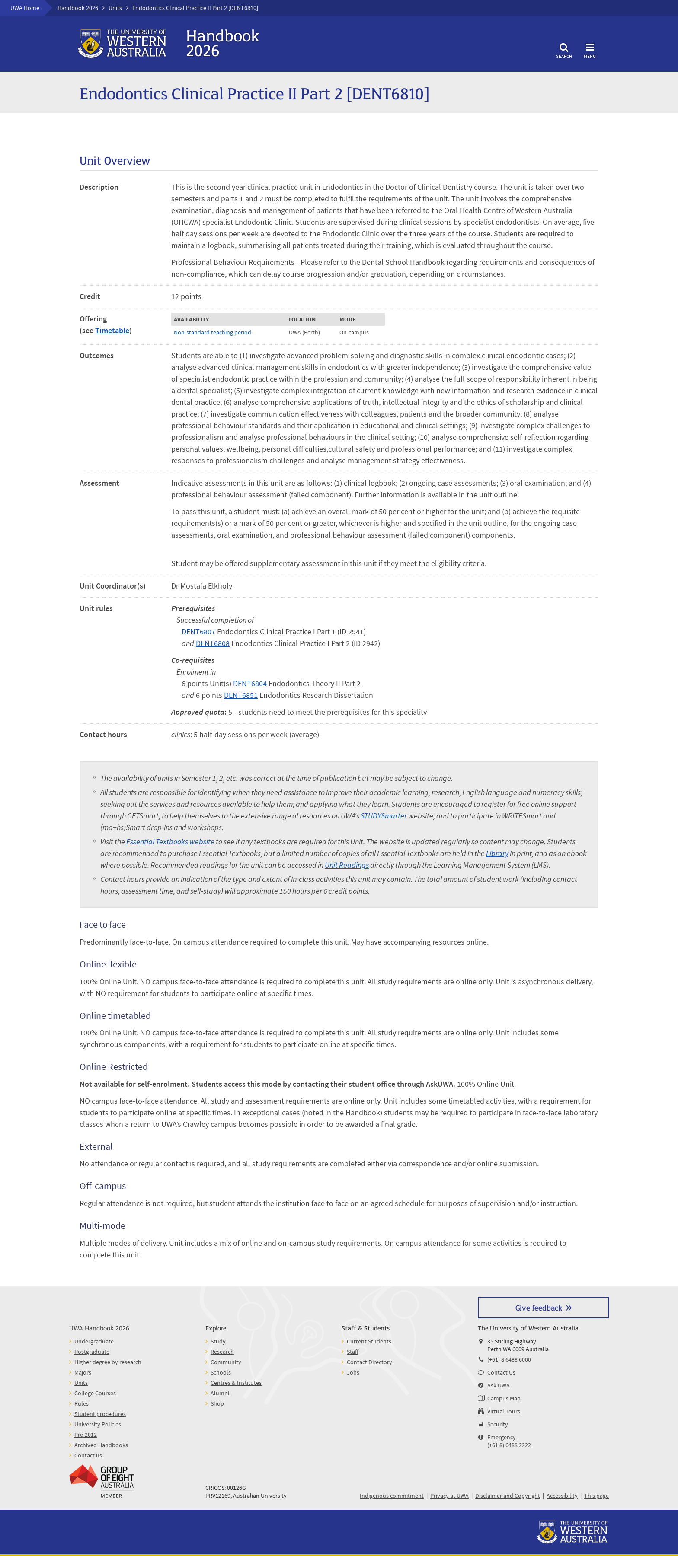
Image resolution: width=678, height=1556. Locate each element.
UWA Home (24, 8)
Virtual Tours (503, 1411)
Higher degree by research (107, 1362)
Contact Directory (369, 1362)
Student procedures (100, 1414)
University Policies (97, 1424)
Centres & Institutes (236, 1383)
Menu (589, 49)
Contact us (88, 1455)
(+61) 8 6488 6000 (509, 1359)
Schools (221, 1372)
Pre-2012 (85, 1434)
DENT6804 (250, 683)
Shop (217, 1403)
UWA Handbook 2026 (99, 1328)
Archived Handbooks (101, 1445)
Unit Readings (347, 865)
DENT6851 (241, 695)
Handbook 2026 (78, 8)
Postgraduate (91, 1352)
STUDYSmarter (384, 816)
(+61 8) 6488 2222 (509, 1445)
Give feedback (538, 1307)
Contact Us (501, 1372)
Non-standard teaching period (212, 332)
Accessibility (562, 1495)
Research (222, 1352)
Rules (81, 1403)
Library (497, 853)
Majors (82, 1372)
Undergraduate (94, 1341)
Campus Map (504, 1398)
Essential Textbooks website (170, 841)
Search (563, 49)
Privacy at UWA (449, 1495)
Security (497, 1424)
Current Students (369, 1341)
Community (226, 1362)
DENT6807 (198, 631)
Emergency (501, 1437)
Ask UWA (498, 1385)
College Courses (95, 1393)
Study (218, 1341)
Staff (352, 1352)
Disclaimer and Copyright (507, 1495)
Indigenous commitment (392, 1495)
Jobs (353, 1372)
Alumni (220, 1393)
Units (115, 8)
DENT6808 (213, 643)
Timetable (112, 330)
